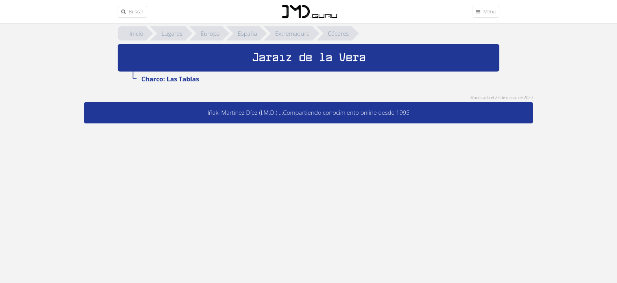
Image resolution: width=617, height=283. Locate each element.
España (247, 33)
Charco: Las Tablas (170, 79)
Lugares (171, 33)
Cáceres (338, 33)
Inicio (136, 33)
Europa (210, 33)
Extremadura (292, 33)
